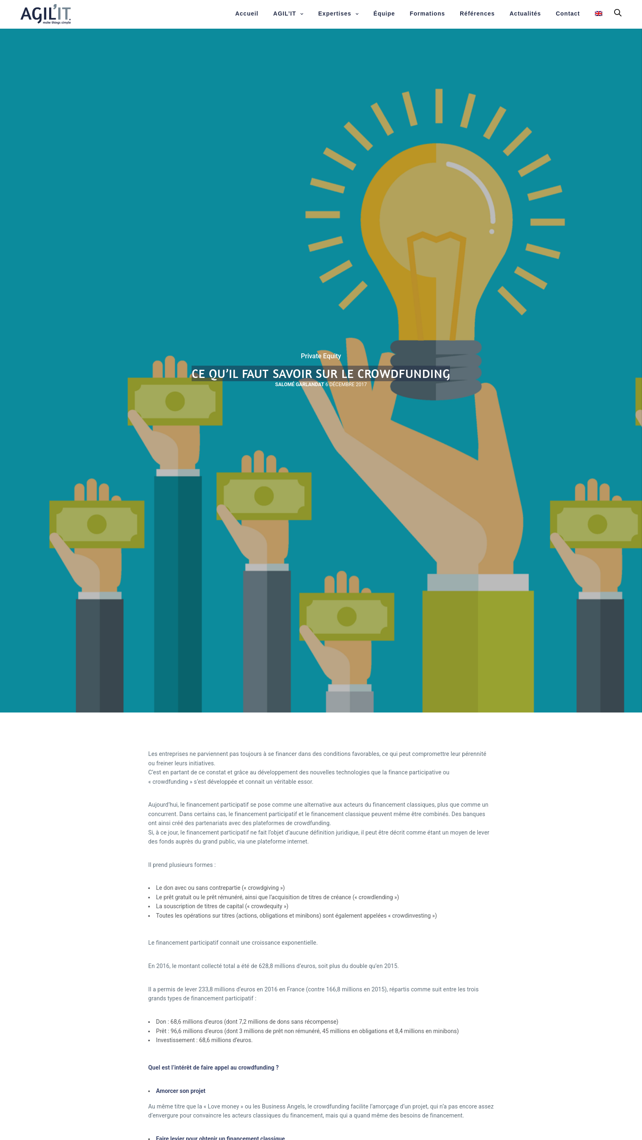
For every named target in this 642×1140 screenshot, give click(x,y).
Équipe (384, 13)
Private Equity (321, 356)
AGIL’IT (284, 13)
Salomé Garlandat (299, 384)
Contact (568, 13)
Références (477, 13)
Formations (427, 13)
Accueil (246, 13)
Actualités (525, 13)
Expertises (334, 13)
